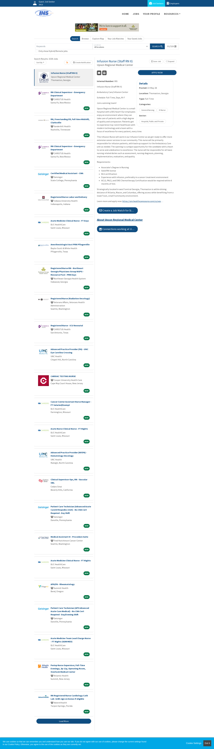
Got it (207, 743)
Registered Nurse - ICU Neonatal (67, 325)
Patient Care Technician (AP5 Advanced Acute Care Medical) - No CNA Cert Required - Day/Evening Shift (70, 611)
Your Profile (151, 13)
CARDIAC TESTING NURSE (63, 376)
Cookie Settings (193, 743)
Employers (173, 3)
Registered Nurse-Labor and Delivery (69, 197)
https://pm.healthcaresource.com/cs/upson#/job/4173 (142, 201)
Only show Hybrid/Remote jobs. (53, 51)
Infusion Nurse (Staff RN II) (64, 73)
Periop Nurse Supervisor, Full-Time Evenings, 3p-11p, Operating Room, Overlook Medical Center (68, 668)
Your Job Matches (116, 38)
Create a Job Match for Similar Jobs (118, 210)
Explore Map (98, 38)
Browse (85, 38)
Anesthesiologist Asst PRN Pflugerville (70, 244)
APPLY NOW (157, 72)
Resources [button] (171, 13)
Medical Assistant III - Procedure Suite (69, 536)
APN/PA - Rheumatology (63, 584)
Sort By (39, 62)
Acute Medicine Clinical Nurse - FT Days (70, 220)
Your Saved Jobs (134, 38)
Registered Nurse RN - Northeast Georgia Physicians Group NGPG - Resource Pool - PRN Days (67, 271)
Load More (64, 721)
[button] (172, 46)
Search (75, 38)
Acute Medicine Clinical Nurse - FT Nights (71, 560)
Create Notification (82, 62)
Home (125, 13)
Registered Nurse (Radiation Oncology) (70, 298)
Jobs (136, 13)
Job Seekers (156, 3)
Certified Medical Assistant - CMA (67, 173)
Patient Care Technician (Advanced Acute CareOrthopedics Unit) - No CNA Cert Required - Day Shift (71, 509)
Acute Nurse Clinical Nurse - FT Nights (69, 428)
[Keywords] (64, 46)
